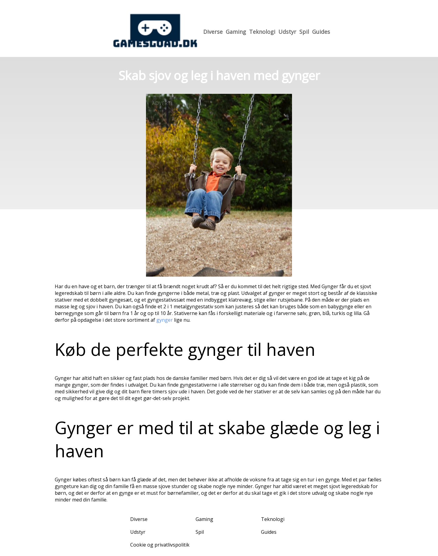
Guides (321, 31)
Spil (304, 31)
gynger (164, 320)
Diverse (213, 31)
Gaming (236, 31)
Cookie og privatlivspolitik (159, 544)
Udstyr (287, 31)
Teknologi (262, 31)
